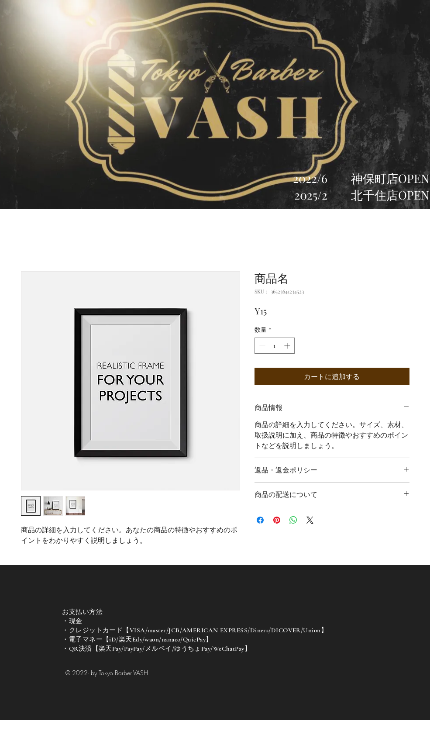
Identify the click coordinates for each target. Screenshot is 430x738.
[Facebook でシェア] (260, 520)
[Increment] (287, 345)
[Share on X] (310, 520)
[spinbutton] (274, 345)
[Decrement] (261, 345)
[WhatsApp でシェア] (293, 520)
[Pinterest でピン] (277, 520)
